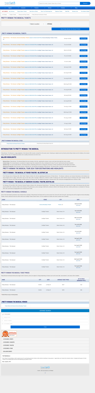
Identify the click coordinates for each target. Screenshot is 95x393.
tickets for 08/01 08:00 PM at (28, 67)
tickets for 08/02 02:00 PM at (28, 72)
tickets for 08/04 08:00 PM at (28, 78)
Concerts (23, 7)
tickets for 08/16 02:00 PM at (28, 134)
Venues (49, 7)
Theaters (36, 7)
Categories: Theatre (8, 345)
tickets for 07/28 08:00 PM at (28, 44)
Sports (10, 7)
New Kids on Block (36, 11)
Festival (63, 7)
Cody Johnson (14, 11)
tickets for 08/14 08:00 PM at (28, 123)
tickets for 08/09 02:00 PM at (28, 100)
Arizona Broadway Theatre (45, 204)
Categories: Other (8, 348)
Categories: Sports (8, 339)
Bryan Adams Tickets (24, 11)
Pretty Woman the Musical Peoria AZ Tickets (16, 143)
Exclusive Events (7, 351)
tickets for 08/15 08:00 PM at (28, 129)
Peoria (59, 204)
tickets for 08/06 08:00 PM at (28, 89)
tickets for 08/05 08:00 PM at (28, 84)
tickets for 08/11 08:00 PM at (28, 106)
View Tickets (83, 38)
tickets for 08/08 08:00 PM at (28, 95)
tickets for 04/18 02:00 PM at (30, 38)
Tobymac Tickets (61, 11)
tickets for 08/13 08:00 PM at (28, 117)
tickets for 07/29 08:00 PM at (28, 50)
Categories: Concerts (9, 342)
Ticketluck (20, 3)
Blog (76, 7)
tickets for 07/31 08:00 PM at (28, 61)
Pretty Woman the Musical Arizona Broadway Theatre (15, 306)
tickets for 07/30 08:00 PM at (28, 56)
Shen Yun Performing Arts (49, 11)
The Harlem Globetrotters (89, 11)
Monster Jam (78, 11)
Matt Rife (70, 11)
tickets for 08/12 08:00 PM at (28, 112)
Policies (51, 370)
